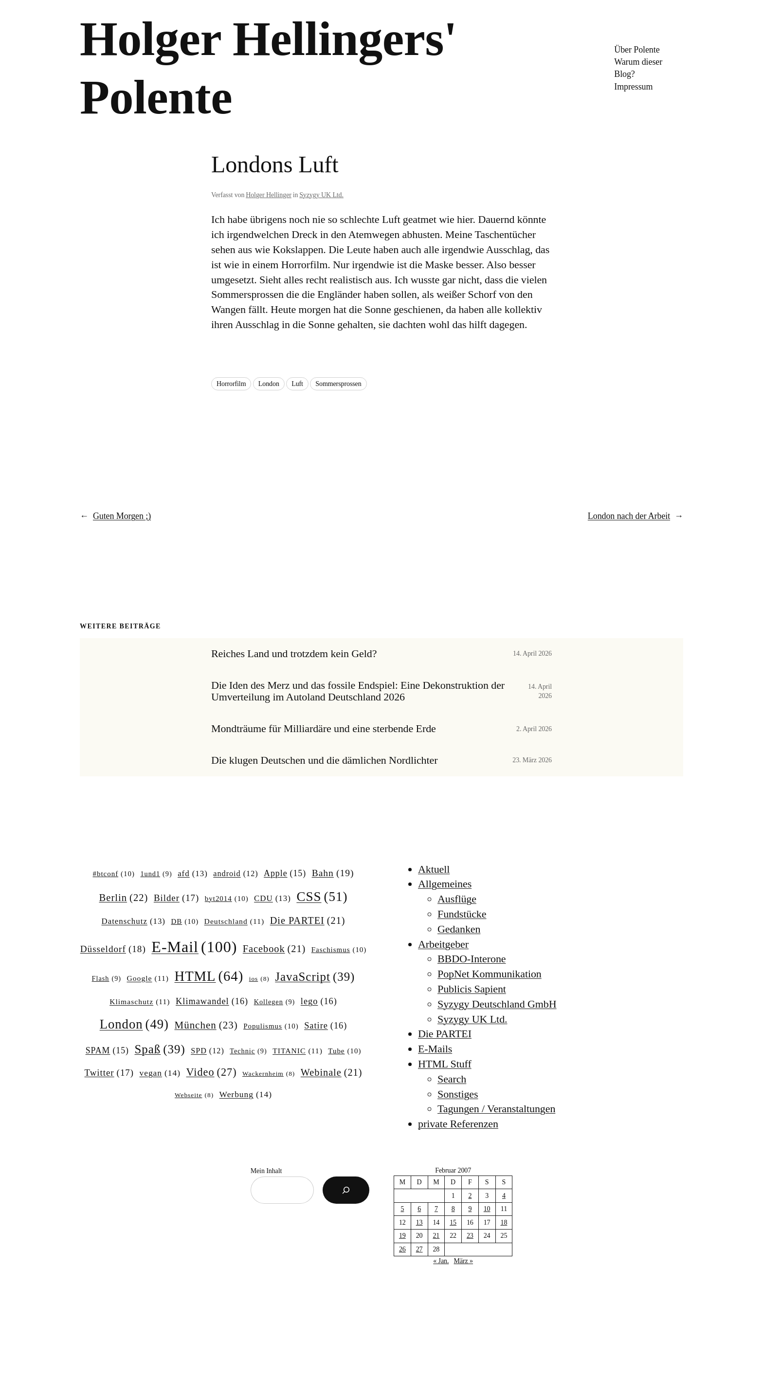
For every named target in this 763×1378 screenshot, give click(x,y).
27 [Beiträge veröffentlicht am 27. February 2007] (419, 1249)
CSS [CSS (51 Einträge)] (321, 896)
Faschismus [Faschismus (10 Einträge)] (339, 950)
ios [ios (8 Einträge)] (259, 979)
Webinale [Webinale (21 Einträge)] (332, 1073)
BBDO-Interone (471, 959)
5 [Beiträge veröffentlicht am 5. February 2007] (402, 1209)
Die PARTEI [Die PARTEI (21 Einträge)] (307, 921)
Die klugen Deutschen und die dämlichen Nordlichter (324, 760)
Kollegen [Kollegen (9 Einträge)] (274, 1002)
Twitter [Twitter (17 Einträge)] (109, 1073)
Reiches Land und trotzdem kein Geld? (294, 654)
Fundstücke (461, 914)
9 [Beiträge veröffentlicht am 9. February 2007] (470, 1209)
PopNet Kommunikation (489, 974)
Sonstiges (457, 1094)
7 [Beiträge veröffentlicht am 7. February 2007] (436, 1209)
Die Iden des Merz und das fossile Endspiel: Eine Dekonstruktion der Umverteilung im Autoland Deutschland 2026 (358, 691)
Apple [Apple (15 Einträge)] (285, 873)
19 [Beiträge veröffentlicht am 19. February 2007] (402, 1235)
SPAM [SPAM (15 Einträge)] (107, 1051)
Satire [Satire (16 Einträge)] (325, 1026)
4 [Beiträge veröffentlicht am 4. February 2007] (504, 1195)
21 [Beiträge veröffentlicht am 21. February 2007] (436, 1235)
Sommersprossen (338, 383)
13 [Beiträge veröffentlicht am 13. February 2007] (419, 1222)
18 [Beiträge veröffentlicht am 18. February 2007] (504, 1222)
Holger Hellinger (268, 195)
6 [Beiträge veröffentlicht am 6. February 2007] (419, 1209)
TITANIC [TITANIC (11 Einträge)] (297, 1050)
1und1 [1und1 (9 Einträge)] (156, 874)
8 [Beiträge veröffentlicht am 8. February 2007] (453, 1209)
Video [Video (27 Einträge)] (211, 1072)
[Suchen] (346, 1190)
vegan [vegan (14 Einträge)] (160, 1073)
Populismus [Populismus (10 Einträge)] (271, 1026)
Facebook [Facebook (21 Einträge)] (274, 949)
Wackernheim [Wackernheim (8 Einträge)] (268, 1074)
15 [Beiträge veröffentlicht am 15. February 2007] (453, 1222)
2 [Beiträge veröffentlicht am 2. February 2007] (470, 1195)
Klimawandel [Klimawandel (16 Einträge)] (212, 1001)
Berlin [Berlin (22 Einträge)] (123, 898)
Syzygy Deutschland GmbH (497, 1004)
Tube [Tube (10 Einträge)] (344, 1051)
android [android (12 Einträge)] (235, 874)
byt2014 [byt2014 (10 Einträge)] (227, 899)
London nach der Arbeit (629, 516)
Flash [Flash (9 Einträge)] (106, 978)
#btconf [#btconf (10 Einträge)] (114, 874)
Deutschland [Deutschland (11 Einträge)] (234, 921)
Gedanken (458, 929)
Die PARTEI (445, 1034)
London (268, 383)
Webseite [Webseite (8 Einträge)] (194, 1095)
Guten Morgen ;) (122, 516)
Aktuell (434, 869)
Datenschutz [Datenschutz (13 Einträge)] (133, 921)
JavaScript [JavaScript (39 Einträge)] (315, 977)
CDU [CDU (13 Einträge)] (272, 898)
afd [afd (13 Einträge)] (193, 873)
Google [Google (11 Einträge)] (148, 978)
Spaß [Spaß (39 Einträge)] (160, 1049)
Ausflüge (456, 899)
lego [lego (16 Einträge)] (319, 1001)
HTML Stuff (445, 1064)
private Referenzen (458, 1124)
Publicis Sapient (471, 989)
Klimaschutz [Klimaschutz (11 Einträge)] (139, 1001)
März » (463, 1261)
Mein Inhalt (266, 1171)
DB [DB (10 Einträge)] (185, 922)
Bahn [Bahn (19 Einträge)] (333, 873)
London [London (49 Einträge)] (134, 1024)
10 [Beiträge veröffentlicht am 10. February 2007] (487, 1209)
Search (451, 1079)
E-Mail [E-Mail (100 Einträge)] (194, 946)
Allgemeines (445, 884)
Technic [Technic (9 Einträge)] (248, 1051)
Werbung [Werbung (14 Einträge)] (245, 1094)
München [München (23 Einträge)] (206, 1025)
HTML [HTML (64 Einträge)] (208, 976)
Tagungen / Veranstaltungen (496, 1108)
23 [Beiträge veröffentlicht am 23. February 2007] (470, 1235)
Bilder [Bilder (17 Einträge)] (176, 898)
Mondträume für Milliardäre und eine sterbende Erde (323, 729)
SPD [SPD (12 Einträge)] (207, 1051)
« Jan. (441, 1261)
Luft (297, 383)
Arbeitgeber (443, 944)
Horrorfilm (231, 383)
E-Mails (435, 1049)
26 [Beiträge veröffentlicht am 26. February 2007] (402, 1249)
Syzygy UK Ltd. (321, 195)
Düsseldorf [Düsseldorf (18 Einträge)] (113, 949)
